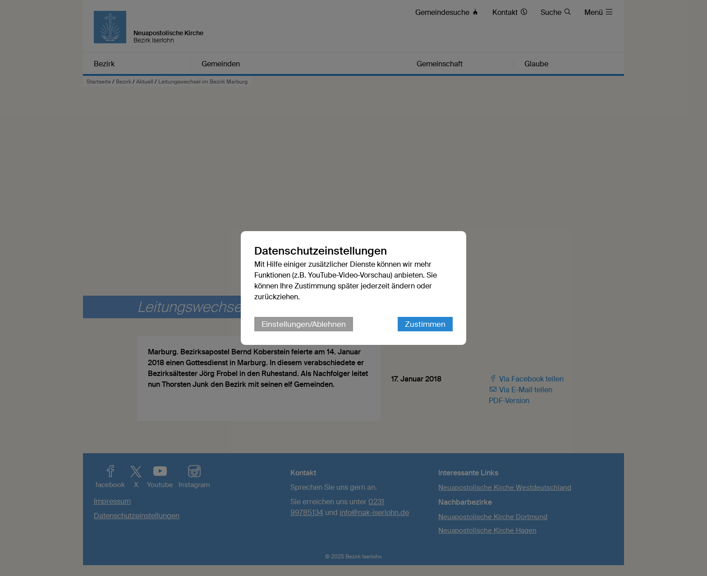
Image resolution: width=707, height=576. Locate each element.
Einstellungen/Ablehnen (304, 324)
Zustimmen (425, 324)
